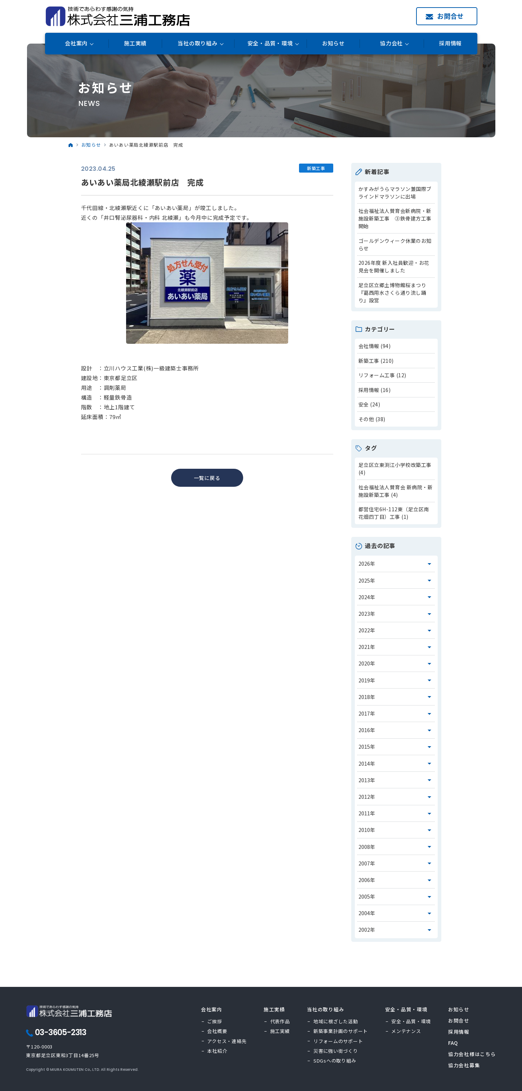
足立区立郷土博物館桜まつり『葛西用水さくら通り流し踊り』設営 (392, 292)
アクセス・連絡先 (226, 1041)
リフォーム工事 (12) (382, 375)
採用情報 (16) (374, 389)
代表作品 (280, 1021)
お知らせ (333, 43)
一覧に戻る (207, 477)
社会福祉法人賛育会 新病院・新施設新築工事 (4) (395, 491)
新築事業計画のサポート (340, 1031)
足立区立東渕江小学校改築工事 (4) (395, 468)
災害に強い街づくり (335, 1050)
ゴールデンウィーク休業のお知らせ (395, 244)
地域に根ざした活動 (335, 1021)
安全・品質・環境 (411, 1021)
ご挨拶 (214, 1021)
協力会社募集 (464, 1065)
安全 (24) (369, 404)
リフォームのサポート (338, 1041)
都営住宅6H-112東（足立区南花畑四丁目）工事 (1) (393, 513)
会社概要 (217, 1031)
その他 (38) (371, 419)
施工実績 (135, 43)
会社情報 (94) (374, 345)
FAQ (453, 1042)
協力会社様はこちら (472, 1053)
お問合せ (450, 16)
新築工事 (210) (376, 360)
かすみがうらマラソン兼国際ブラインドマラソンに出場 (395, 192)
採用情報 (450, 43)
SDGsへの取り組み (334, 1060)
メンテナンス (406, 1031)
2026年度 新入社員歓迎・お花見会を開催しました (393, 266)
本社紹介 (217, 1050)
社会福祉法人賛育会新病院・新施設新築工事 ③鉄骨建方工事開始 (395, 218)
